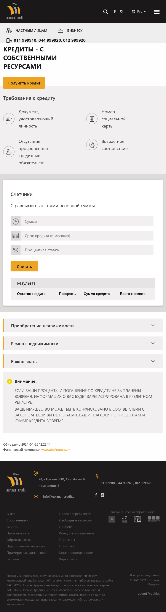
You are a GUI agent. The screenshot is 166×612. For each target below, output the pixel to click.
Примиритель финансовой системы (27, 555)
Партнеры (67, 539)
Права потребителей (75, 513)
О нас (10, 513)
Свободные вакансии (75, 520)
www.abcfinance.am (55, 449)
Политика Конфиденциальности (76, 549)
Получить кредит (24, 83)
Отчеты (12, 526)
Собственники (17, 520)
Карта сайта (68, 559)
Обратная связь (18, 539)
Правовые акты (18, 533)
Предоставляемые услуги (25, 546)
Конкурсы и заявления (76, 533)
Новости (65, 526)
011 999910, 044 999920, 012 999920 (50, 40)
